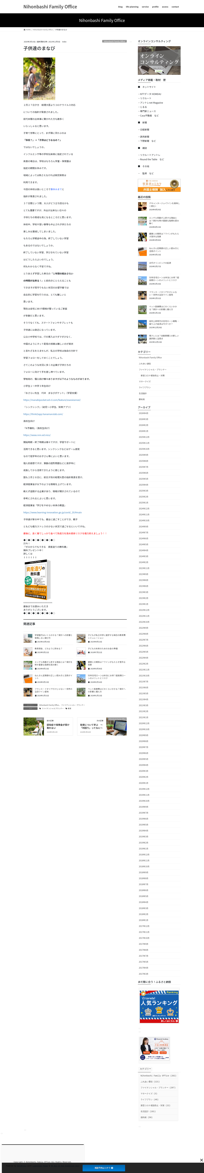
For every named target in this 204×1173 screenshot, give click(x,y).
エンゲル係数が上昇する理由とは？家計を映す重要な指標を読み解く (53, 663)
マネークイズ (145, 381)
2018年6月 (143, 890)
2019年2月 (143, 842)
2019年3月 (143, 836)
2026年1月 (143, 431)
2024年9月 (143, 526)
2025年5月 (143, 478)
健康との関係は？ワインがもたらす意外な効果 (107, 663)
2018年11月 (144, 860)
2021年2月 (143, 711)
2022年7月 (143, 639)
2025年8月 (143, 460)
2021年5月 (143, 693)
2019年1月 (143, 848)
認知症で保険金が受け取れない (58, 726)
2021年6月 (143, 687)
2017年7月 (143, 955)
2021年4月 (143, 699)
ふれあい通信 (145, 363)
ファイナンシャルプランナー (53, 708)
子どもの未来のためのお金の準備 (103, 648)
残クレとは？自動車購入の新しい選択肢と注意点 (164, 337)
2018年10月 (144, 866)
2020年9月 (143, 735)
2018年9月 (143, 872)
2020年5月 (143, 759)
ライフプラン (145, 387)
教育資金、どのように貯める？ (48, 648)
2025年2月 (143, 496)
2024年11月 (144, 514)
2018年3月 (143, 908)
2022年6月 (143, 645)
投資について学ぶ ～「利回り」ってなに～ (91, 726)
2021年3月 (143, 705)
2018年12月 (144, 854)
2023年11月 (144, 568)
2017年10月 (144, 938)
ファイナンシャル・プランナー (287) (158, 1088)
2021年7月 (143, 681)
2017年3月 (143, 973)
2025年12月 (144, 437)
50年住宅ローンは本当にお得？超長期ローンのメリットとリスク (107, 677)
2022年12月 (144, 610)
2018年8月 (143, 878)
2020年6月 (143, 753)
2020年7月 (143, 747)
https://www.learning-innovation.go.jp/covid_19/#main (52, 512)
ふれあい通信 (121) (150, 1082)
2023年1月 (143, 604)
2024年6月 (143, 538)
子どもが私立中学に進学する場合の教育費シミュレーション (107, 636)
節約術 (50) (147, 1117)
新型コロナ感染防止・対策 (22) (155, 1105)
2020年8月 (143, 741)
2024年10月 (144, 520)
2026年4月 (143, 413)
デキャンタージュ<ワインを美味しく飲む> (164, 204)
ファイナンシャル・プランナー (73, 705)
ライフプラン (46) (150, 1099)
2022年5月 (143, 651)
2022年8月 (143, 633)
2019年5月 (143, 824)
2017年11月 (144, 932)
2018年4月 (143, 902)
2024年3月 (143, 556)
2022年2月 (143, 663)
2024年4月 (143, 550)
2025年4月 (143, 484)
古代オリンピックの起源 (160, 262)
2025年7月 (143, 466)
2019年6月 (143, 818)
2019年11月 (144, 794)
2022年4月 (143, 657)
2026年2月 (143, 425)
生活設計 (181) (148, 1111)
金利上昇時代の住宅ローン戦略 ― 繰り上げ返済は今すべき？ (164, 322)
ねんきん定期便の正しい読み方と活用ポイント (53, 677)
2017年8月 (143, 949)
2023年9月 (143, 574)
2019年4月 (143, 830)
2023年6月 (143, 586)
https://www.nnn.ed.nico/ (37, 435)
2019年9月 (143, 806)
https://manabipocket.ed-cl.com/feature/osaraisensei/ (52, 400)
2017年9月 (143, 943)
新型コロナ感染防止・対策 (153, 375)
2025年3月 (143, 490)
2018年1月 (143, 920)
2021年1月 (143, 717)
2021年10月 (144, 675)
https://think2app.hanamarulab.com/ (43, 414)
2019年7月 (143, 812)
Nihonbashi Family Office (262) (158, 1076)
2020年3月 (143, 770)
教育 (69, 708)
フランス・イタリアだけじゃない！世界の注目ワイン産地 (53, 690)
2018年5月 (143, 896)
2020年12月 (144, 723)
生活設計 (143, 393)
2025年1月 (143, 502)
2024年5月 (143, 544)
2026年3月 (143, 419)
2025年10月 (144, 448)
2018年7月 (143, 884)
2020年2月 (143, 776)
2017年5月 (143, 961)
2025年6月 (143, 472)
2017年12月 (144, 926)
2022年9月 (143, 627)
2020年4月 (143, 765)
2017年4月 (143, 967)
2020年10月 (144, 729)
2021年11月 (144, 669)
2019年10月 (144, 800)
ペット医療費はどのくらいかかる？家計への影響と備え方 (107, 690)
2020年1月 (143, 783)
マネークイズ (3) (149, 1094)
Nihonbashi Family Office (114, 41)
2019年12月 (144, 788)
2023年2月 (143, 598)
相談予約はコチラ (104, 1168)
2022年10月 (144, 621)
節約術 (142, 399)
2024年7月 (143, 532)
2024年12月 (144, 508)
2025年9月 (143, 454)
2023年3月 (143, 592)
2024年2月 (143, 562)
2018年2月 (143, 914)
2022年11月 (144, 615)
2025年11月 (144, 442)
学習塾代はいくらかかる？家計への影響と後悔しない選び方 (53, 636)
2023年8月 (143, 580)
